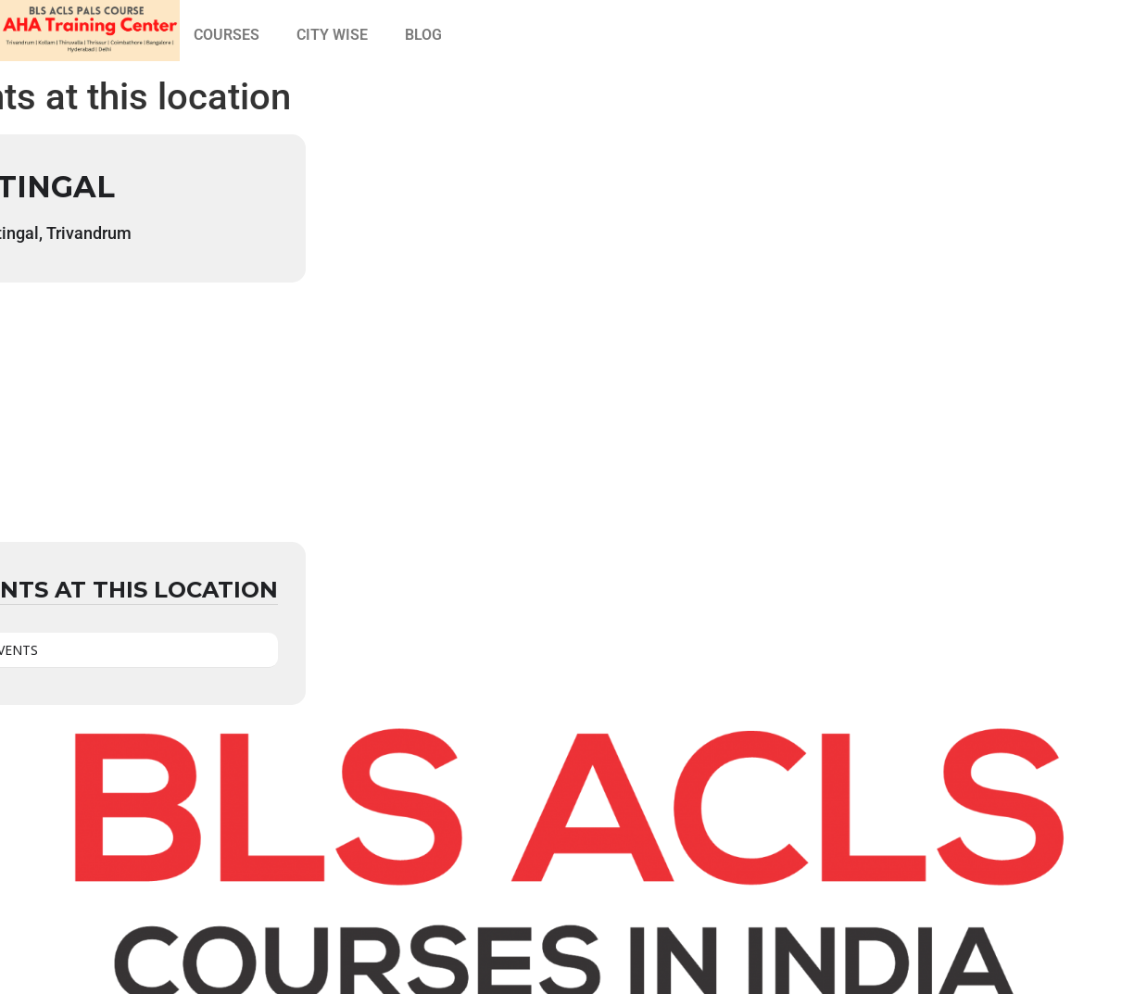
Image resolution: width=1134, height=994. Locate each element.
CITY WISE (332, 35)
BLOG (423, 35)
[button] (231, 35)
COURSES (226, 35)
